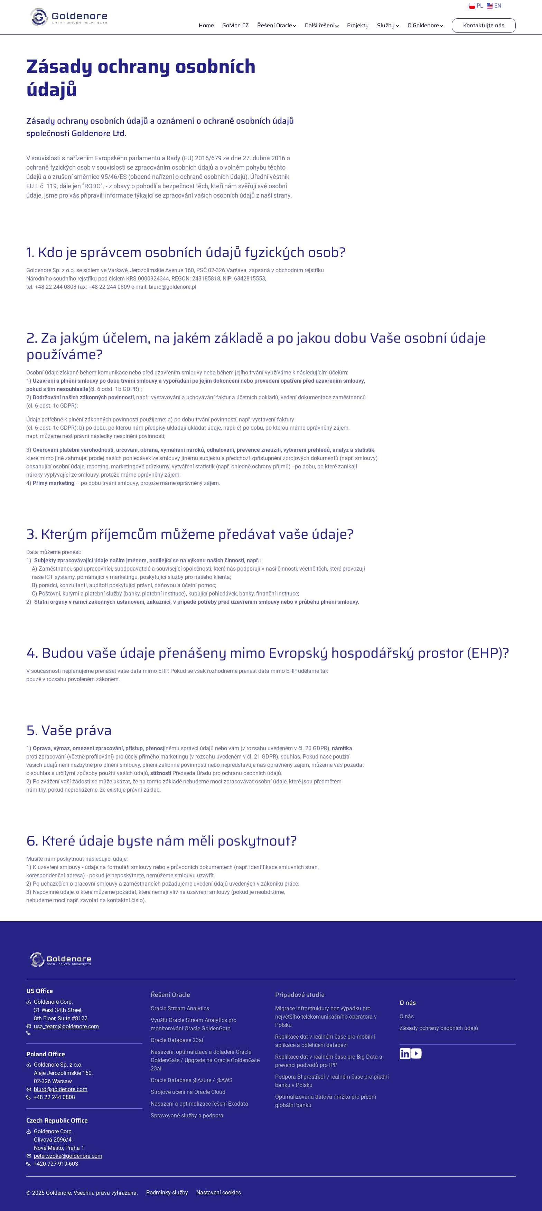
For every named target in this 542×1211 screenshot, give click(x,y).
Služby (386, 25)
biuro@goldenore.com (60, 1089)
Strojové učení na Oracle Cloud (188, 1092)
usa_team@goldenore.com (66, 1026)
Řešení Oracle (274, 25)
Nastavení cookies (218, 1192)
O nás (407, 1016)
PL (476, 5)
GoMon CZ (235, 25)
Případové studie (300, 995)
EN (494, 5)
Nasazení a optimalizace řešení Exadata (199, 1103)
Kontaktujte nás (483, 25)
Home (206, 25)
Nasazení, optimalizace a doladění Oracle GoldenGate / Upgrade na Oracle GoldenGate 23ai (205, 1060)
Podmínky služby (167, 1192)
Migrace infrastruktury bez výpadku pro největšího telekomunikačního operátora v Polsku (326, 1016)
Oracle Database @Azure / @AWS (192, 1080)
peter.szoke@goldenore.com (68, 1156)
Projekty (358, 25)
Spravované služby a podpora (187, 1115)
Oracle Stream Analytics (180, 1008)
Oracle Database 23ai (177, 1040)
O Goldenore (423, 25)
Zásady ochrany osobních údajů (439, 1028)
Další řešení (320, 25)
